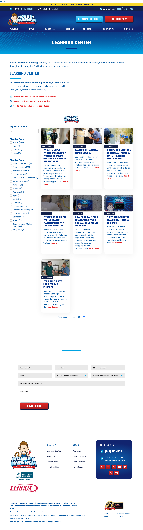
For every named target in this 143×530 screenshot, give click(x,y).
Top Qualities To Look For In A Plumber (52, 283)
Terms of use (81, 515)
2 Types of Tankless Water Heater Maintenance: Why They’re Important (54, 221)
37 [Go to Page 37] (79, 316)
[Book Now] (119, 19)
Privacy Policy (69, 515)
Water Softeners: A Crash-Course (86, 151)
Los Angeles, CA (29, 9)
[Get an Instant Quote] (89, 19)
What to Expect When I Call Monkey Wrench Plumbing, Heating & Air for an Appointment (55, 155)
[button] (24, 142)
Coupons (70, 29)
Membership (88, 29)
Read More (55, 242)
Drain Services (79, 460)
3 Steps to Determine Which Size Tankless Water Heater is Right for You (119, 154)
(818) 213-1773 (125, 9)
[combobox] (71, 374)
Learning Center (54, 450)
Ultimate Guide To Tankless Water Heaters (35, 96)
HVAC (31, 29)
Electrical (50, 29)
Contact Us (108, 29)
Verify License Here (124, 513)
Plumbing (14, 29)
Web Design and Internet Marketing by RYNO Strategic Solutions (35, 521)
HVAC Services (79, 466)
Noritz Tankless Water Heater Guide (32, 106)
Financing (129, 29)
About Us (51, 455)
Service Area (52, 460)
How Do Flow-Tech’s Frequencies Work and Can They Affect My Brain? (86, 221)
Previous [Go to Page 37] (62, 316)
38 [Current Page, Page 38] (84, 316)
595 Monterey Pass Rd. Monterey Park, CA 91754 (115, 457)
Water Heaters (79, 455)
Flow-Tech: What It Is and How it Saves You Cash (118, 219)
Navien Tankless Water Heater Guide (32, 101)
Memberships (53, 466)
